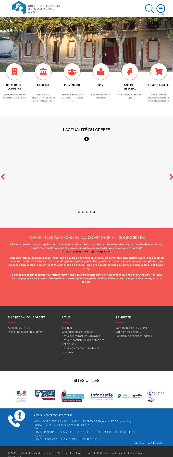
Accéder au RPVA (19, 321)
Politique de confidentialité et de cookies (119, 446)
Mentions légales (75, 446)
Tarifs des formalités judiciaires (81, 329)
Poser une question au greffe (25, 325)
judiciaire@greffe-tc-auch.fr (78, 432)
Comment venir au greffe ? (132, 321)
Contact (90, 446)
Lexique (67, 321)
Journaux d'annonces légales (134, 329)
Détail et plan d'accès (148, 436)
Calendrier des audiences (77, 325)
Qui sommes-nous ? (128, 325)
